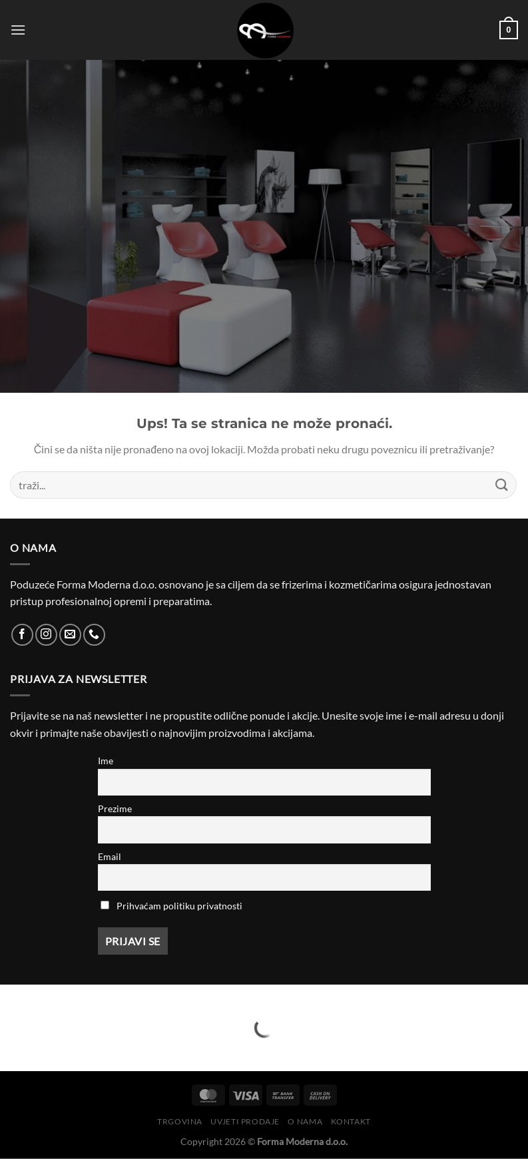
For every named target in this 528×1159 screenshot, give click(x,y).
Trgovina (179, 1121)
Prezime (115, 808)
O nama (305, 1121)
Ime (105, 760)
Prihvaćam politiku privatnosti (179, 905)
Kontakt (351, 1121)
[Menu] (18, 29)
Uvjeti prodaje (245, 1121)
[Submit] (502, 485)
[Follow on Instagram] (46, 635)
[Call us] (94, 635)
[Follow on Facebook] (22, 635)
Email (109, 856)
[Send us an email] (70, 635)
